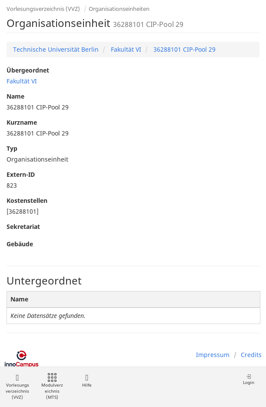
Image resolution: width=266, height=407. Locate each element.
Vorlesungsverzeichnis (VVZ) (43, 9)
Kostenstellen (27, 200)
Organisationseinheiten (119, 9)
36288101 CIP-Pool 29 (184, 49)
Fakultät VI (125, 49)
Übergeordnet (28, 70)
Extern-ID (21, 174)
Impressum (212, 355)
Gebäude (20, 244)
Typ (12, 148)
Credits (251, 355)
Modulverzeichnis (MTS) (52, 387)
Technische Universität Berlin (56, 49)
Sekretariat (23, 226)
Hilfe (87, 381)
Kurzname (22, 122)
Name (15, 96)
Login (248, 379)
